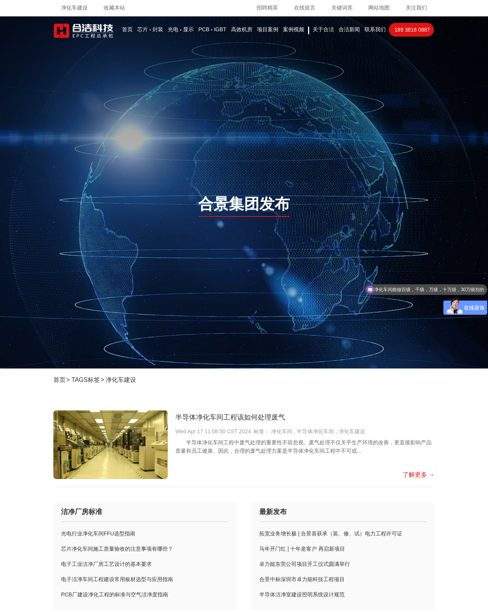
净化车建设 (121, 379)
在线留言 (304, 8)
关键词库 (342, 8)
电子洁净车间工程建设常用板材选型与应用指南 (117, 579)
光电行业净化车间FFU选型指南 (98, 533)
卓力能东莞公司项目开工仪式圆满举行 (304, 564)
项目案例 (267, 29)
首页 (127, 29)
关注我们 (416, 8)
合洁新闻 (349, 29)
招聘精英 (267, 8)
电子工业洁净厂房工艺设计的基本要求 (106, 564)
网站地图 (379, 8)
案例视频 (293, 29)
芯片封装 (150, 29)
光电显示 (181, 29)
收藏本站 (114, 8)
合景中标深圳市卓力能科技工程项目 (302, 579)
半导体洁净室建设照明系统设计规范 (302, 594)
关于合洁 (323, 29)
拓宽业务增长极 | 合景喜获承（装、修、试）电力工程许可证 (330, 533)
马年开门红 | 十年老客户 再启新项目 (302, 549)
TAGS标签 (86, 379)
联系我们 (375, 29)
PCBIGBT (212, 29)
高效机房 (241, 29)
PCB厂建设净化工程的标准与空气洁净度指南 (114, 594)
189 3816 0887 (412, 30)
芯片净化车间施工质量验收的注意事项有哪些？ (117, 549)
